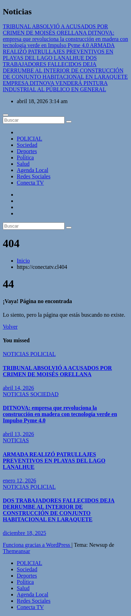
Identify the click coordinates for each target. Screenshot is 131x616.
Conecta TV (30, 183)
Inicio (23, 261)
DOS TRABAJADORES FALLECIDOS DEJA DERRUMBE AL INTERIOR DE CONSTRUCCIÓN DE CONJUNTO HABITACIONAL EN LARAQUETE (59, 509)
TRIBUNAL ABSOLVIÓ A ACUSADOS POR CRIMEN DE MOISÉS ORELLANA (57, 371)
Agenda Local (32, 170)
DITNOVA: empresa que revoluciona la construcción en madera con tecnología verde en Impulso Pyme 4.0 (60, 414)
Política (25, 157)
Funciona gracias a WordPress (37, 545)
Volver (10, 327)
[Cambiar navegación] (5, 115)
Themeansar (16, 551)
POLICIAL (29, 139)
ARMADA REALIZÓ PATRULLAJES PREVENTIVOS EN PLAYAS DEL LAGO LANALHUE (54, 460)
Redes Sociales (33, 176)
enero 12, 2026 (19, 481)
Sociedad (27, 145)
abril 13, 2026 (18, 434)
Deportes (27, 151)
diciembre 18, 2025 (24, 533)
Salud (23, 164)
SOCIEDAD (44, 394)
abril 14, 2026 (18, 388)
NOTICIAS (16, 354)
